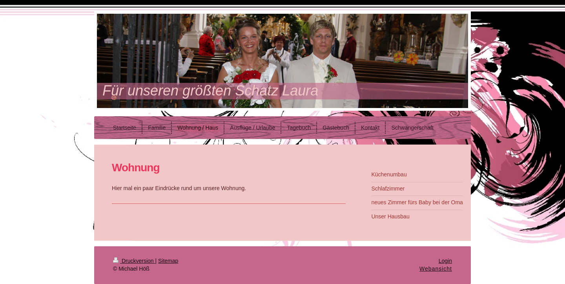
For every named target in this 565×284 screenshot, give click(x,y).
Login (445, 261)
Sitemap (168, 261)
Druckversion (134, 261)
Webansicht (435, 269)
